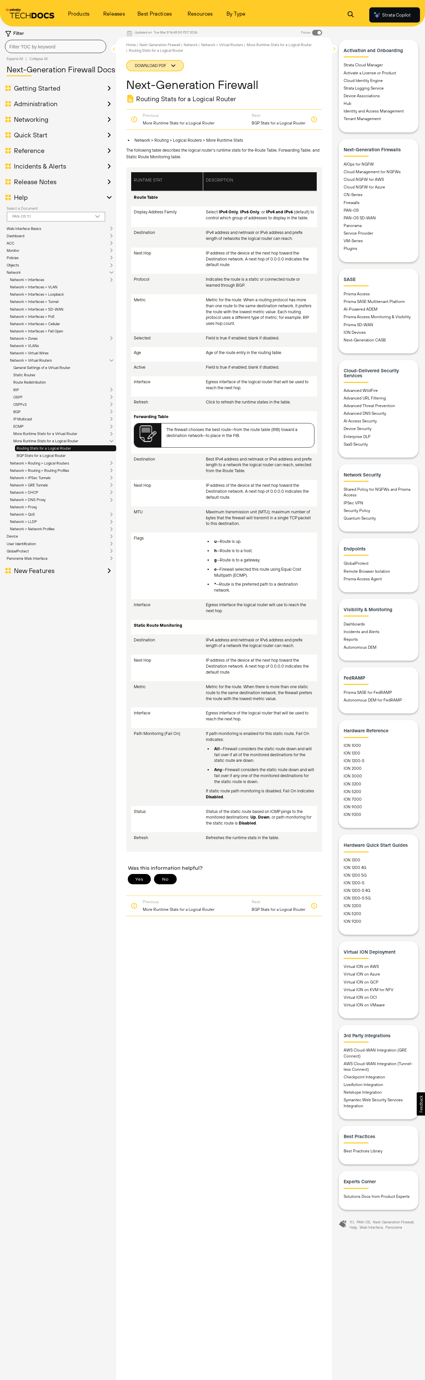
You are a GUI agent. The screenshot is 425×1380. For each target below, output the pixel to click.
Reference (29, 150)
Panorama (353, 225)
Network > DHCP (24, 492)
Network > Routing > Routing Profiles (39, 470)
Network (14, 272)
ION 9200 (352, 814)
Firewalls (352, 202)
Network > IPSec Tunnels (30, 478)
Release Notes (35, 181)
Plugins (350, 248)
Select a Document (22, 208)
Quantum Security (360, 518)
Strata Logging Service (364, 88)
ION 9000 (353, 807)
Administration (35, 104)
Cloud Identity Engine (363, 80)
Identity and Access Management (374, 111)
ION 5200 (352, 791)
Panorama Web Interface (27, 558)
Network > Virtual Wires (29, 353)
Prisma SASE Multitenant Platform (374, 301)
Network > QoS (22, 514)
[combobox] (55, 46)
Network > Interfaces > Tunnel (34, 302)
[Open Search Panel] (351, 15)
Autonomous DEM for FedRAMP (373, 700)
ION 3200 (352, 784)
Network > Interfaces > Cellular (35, 324)
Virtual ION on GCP (361, 982)
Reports (351, 639)
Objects (13, 265)
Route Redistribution (29, 382)
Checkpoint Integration (364, 1077)
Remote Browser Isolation (367, 571)
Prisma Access (357, 294)
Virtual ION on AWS (361, 966)
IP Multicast (22, 419)
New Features (34, 570)
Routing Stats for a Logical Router (44, 448)
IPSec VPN (353, 503)
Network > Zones (24, 338)
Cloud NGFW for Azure (364, 187)
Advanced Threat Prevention (369, 405)
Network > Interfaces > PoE (32, 317)
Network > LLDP (23, 522)
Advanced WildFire (361, 390)
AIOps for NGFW (359, 164)
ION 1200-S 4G (357, 890)
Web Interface (371, 1227)
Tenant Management (362, 118)
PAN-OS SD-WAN (360, 218)
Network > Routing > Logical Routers (39, 463)
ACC (10, 243)
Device (12, 536)
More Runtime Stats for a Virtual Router (45, 434)
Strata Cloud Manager (363, 65)
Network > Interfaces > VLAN (33, 287)
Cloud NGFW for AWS (364, 179)
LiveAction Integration (363, 1084)
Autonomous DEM (360, 647)
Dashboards (354, 624)
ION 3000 (353, 776)
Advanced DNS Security (365, 413)
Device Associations (362, 96)
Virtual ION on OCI (360, 997)
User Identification (21, 544)
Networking (31, 119)
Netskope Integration (363, 1092)
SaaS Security (356, 444)
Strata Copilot (392, 15)
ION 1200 (352, 753)
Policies (13, 258)
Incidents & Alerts (40, 166)
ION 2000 (353, 768)
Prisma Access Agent (363, 579)
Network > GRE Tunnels (29, 485)
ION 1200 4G (355, 867)
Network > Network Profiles (32, 529)
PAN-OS (351, 210)
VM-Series (353, 241)
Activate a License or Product (370, 73)
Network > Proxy (23, 507)
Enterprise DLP (357, 436)
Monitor (13, 251)
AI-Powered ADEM (361, 309)
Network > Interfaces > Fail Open (36, 331)
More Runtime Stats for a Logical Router (45, 441)
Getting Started (37, 88)
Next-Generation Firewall (159, 45)
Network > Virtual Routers (31, 360)
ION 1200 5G (355, 875)
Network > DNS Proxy (27, 500)
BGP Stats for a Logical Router (41, 456)
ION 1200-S (354, 761)
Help (21, 197)
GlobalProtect (18, 551)
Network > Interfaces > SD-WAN (36, 309)
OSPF (18, 397)
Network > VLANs (24, 346)
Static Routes (24, 375)
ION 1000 (352, 745)
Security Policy (357, 510)
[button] (421, 1104)
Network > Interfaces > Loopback (37, 294)
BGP (17, 412)
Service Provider (358, 233)
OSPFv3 (20, 404)
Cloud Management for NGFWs (372, 172)
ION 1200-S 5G (357, 898)
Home (131, 45)
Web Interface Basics (24, 229)
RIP (16, 390)
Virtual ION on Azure (362, 974)
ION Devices (355, 332)
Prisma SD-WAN (358, 325)
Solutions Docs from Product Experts (377, 1196)
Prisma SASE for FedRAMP (368, 692)
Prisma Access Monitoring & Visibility (377, 317)
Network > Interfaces (27, 280)
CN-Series (353, 194)
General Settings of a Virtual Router (41, 368)
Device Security (358, 428)
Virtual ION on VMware (364, 1005)
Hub (347, 103)
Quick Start (30, 135)
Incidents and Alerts (362, 631)
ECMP (18, 426)
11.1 (352, 1222)
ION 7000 (353, 799)
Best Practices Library (363, 1151)
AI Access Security (360, 421)
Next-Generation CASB (365, 340)
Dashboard (15, 236)
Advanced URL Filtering (365, 398)
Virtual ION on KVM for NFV (368, 989)
